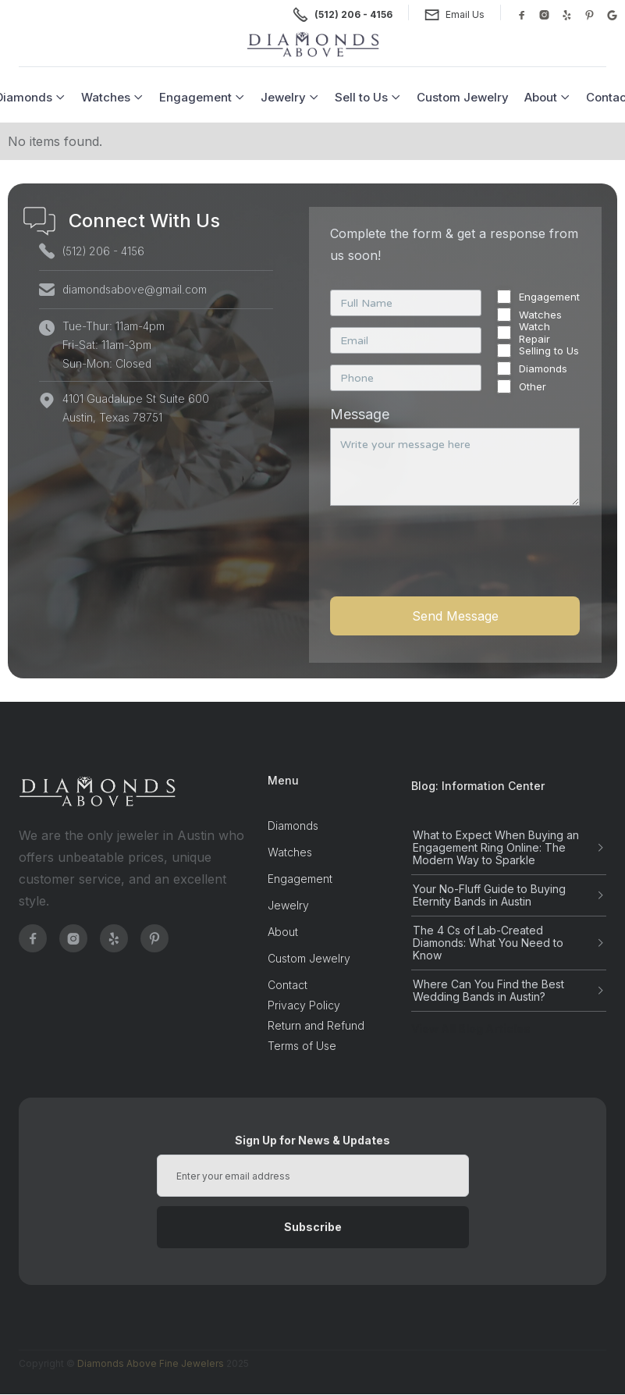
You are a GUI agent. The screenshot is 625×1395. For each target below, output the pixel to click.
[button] (112, 97)
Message (359, 414)
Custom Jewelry (463, 97)
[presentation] (448, 559)
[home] (313, 45)
